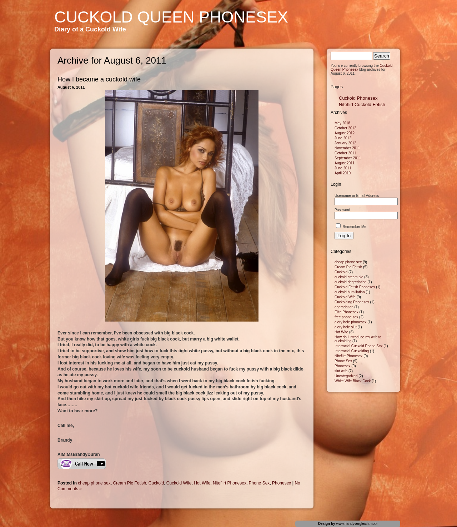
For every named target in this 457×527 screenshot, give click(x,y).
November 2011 (347, 148)
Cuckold (156, 483)
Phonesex (281, 483)
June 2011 (343, 168)
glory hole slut (346, 327)
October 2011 (345, 153)
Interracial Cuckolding (352, 351)
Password (342, 210)
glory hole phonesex (351, 322)
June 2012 (343, 138)
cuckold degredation (351, 282)
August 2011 (345, 163)
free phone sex (346, 317)
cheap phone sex (94, 483)
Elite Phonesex (346, 312)
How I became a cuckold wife (99, 79)
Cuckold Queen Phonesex (171, 17)
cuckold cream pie (349, 277)
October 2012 (345, 128)
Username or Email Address (357, 196)
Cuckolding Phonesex (352, 302)
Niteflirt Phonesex (229, 483)
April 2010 (343, 173)
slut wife (341, 371)
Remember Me (351, 227)
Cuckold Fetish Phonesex (355, 287)
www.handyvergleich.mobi (356, 524)
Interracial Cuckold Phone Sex (359, 346)
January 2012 (345, 143)
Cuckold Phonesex (358, 98)
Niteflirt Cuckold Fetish (362, 104)
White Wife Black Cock (353, 381)
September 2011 (348, 158)
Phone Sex (259, 483)
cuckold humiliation (350, 292)
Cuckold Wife (179, 483)
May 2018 (342, 123)
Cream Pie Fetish (129, 483)
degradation (344, 307)
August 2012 (345, 133)
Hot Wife (202, 483)
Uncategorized (346, 376)
